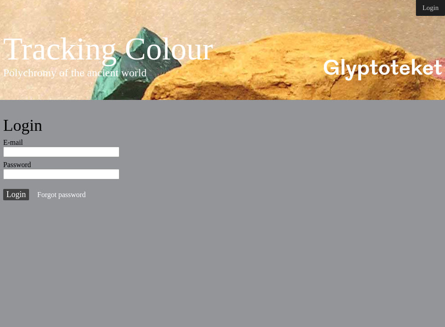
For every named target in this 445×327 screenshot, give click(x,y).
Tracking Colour (108, 49)
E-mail (13, 142)
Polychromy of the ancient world (75, 73)
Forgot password (61, 194)
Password (17, 164)
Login (430, 7)
